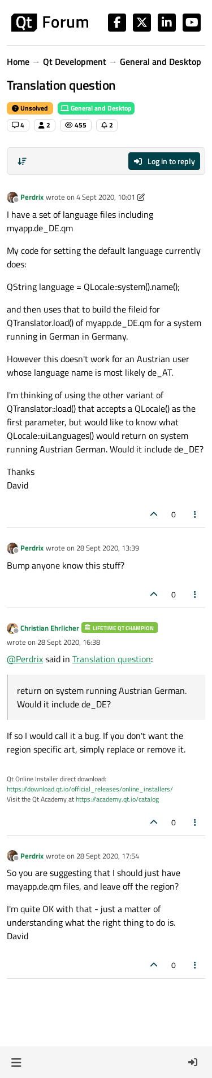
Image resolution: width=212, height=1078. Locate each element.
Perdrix (32, 197)
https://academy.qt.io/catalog (117, 799)
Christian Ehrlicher (49, 627)
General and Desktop (96, 108)
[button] (16, 1062)
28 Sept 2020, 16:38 (68, 642)
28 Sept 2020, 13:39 (107, 547)
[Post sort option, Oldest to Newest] (22, 161)
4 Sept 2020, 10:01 (105, 197)
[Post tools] (195, 514)
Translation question (111, 659)
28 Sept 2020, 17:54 (107, 855)
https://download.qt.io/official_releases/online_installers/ (90, 789)
